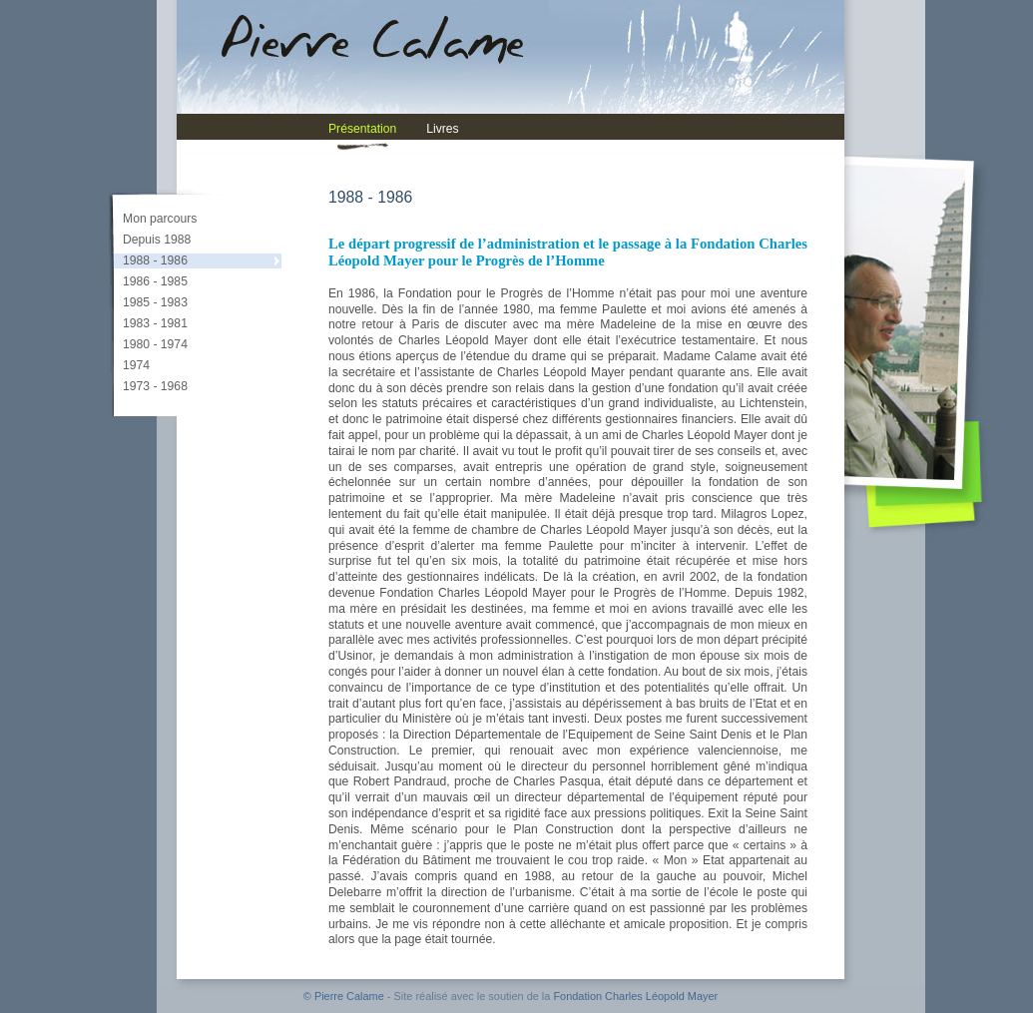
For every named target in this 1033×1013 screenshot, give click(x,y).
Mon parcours (160, 219)
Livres (442, 129)
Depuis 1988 (157, 240)
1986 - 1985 (155, 281)
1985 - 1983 (155, 302)
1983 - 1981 (155, 323)
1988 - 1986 (155, 260)
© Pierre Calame (343, 996)
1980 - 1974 (155, 344)
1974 (136, 365)
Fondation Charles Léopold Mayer (635, 996)
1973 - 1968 (155, 386)
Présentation (362, 129)
